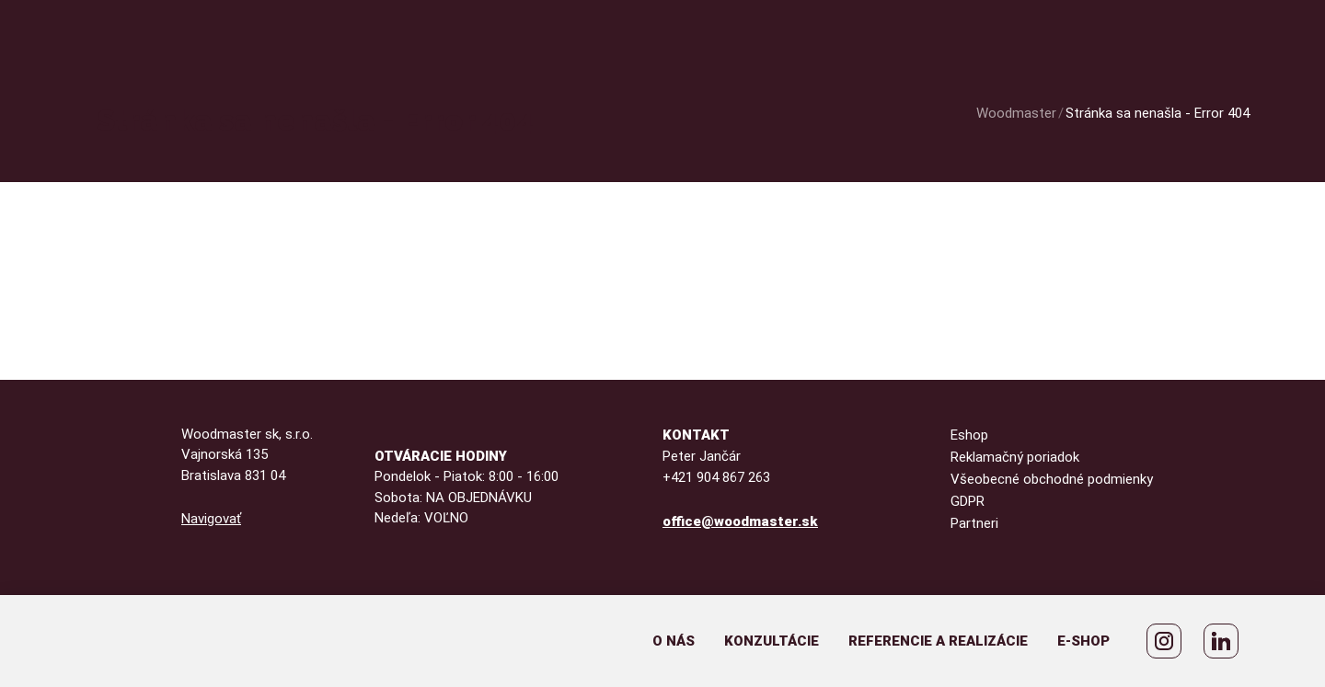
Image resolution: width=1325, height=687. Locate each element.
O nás (673, 641)
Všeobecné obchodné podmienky (1052, 479)
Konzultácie (771, 641)
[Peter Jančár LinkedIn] (1221, 641)
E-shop (1083, 641)
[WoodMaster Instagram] (1163, 641)
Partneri (974, 523)
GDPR (968, 501)
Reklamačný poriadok (1015, 457)
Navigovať (211, 518)
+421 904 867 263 (716, 477)
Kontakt (696, 435)
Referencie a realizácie (938, 641)
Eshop (969, 435)
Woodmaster (1016, 113)
